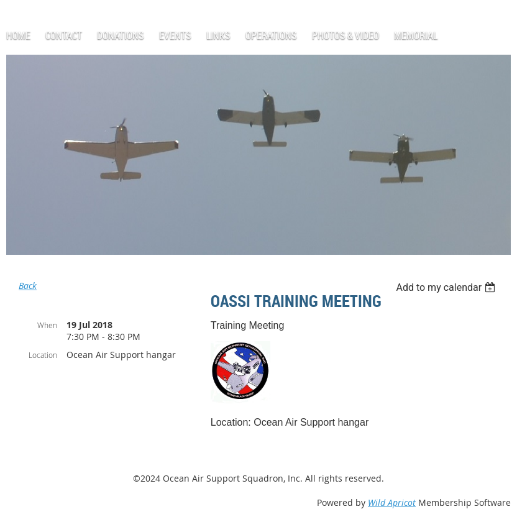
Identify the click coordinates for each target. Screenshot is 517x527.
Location (43, 355)
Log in (34, 6)
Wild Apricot (392, 502)
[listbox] (447, 287)
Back (28, 285)
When (47, 325)
